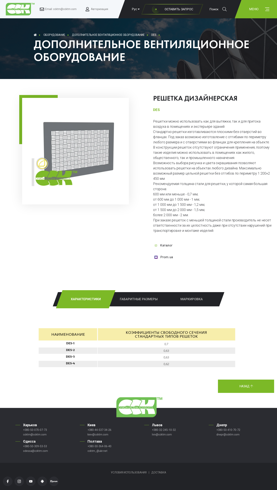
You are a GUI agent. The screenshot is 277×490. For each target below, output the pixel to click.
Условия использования (129, 472)
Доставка (158, 472)
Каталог (166, 245)
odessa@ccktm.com (35, 450)
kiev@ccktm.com (98, 434)
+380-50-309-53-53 (35, 446)
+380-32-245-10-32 (164, 429)
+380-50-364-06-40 (99, 446)
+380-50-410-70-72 (228, 429)
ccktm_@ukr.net (97, 450)
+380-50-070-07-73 (35, 429)
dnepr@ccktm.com (227, 434)
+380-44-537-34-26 (99, 429)
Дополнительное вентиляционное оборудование (108, 34)
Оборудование (54, 34)
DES (153, 34)
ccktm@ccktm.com (35, 434)
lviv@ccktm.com (162, 434)
